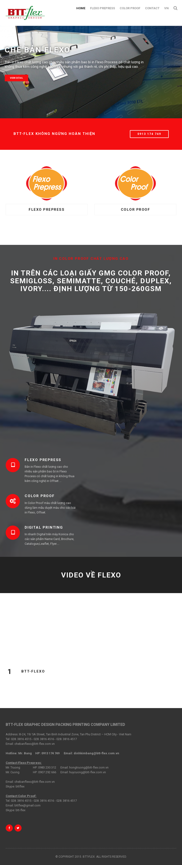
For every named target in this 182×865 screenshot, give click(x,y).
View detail (16, 78)
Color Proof (130, 8)
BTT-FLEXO (33, 671)
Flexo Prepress (102, 8)
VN (166, 8)
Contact (152, 8)
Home (80, 8)
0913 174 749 (149, 134)
